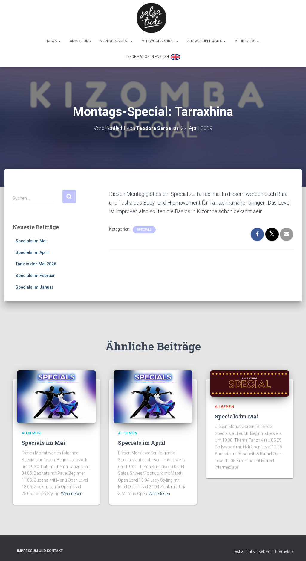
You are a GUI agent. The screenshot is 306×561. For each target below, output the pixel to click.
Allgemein (31, 430)
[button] (59, 38)
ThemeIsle (283, 548)
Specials (144, 226)
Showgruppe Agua (206, 38)
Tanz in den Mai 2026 (36, 260)
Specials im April (32, 249)
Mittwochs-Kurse (160, 38)
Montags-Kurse (116, 38)
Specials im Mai (31, 237)
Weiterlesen (71, 490)
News (54, 38)
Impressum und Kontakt (40, 547)
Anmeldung (80, 38)
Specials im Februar (35, 272)
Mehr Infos (247, 38)
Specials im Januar (34, 284)
